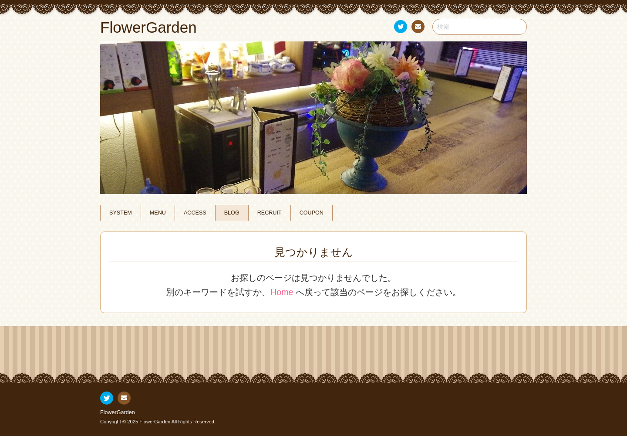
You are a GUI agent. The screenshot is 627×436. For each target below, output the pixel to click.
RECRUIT (269, 213)
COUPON (312, 213)
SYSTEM (120, 213)
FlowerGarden (117, 412)
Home (281, 292)
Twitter (400, 28)
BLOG (231, 213)
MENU (158, 213)
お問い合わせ (417, 28)
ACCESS (195, 213)
